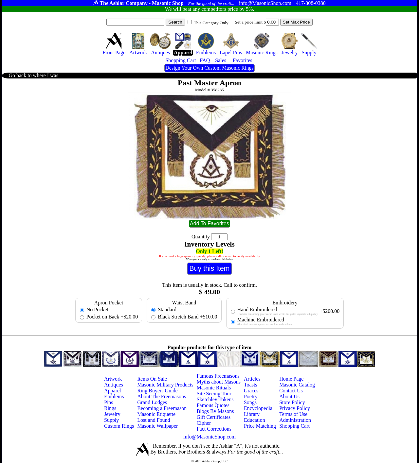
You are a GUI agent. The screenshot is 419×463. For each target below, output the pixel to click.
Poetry (251, 396)
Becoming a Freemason (162, 408)
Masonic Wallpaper (157, 426)
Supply (111, 420)
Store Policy (292, 402)
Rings (110, 408)
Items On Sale (152, 379)
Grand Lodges (152, 402)
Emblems (114, 396)
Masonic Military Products (165, 384)
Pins (108, 402)
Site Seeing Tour (214, 393)
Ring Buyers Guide (157, 390)
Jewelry (112, 414)
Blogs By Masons (215, 411)
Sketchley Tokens (215, 399)
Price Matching (260, 426)
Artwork (113, 379)
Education (254, 420)
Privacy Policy (294, 408)
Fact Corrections (214, 429)
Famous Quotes (213, 405)
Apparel (112, 390)
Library (252, 414)
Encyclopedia (258, 408)
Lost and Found (153, 420)
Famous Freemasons (218, 376)
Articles (252, 379)
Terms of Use (293, 414)
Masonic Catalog (297, 384)
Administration (295, 420)
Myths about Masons (219, 382)
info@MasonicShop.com (209, 436)
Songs (250, 402)
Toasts (250, 384)
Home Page (291, 379)
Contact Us (291, 390)
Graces (251, 390)
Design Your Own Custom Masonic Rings (209, 68)
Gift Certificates (214, 417)
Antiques (113, 384)
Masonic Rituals (214, 387)
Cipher (204, 423)
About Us (289, 396)
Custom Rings (119, 426)
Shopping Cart (294, 426)
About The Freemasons (161, 396)
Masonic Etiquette (156, 414)
